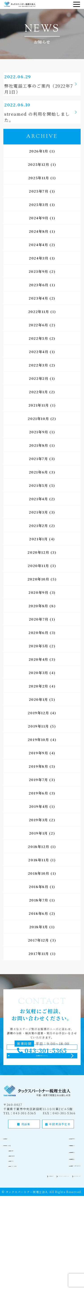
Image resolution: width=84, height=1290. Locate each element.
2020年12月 (38, 562)
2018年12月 (38, 856)
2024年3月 (38, 267)
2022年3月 (38, 374)
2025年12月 (39, 174)
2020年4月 (38, 669)
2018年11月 (38, 869)
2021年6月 (38, 481)
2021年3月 (38, 522)
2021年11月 (38, 415)
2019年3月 (38, 829)
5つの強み (55, 1177)
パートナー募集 (22, 1205)
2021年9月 (38, 441)
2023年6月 (39, 294)
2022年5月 (38, 348)
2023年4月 (38, 308)
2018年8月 (38, 896)
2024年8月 (39, 241)
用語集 (23, 1164)
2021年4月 (38, 508)
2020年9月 (38, 602)
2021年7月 (38, 468)
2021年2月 (38, 535)
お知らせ (15, 1215)
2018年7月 (38, 909)
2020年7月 (39, 629)
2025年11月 (38, 187)
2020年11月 (38, 575)
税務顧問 (18, 1189)
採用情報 (54, 1198)
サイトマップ (71, 1215)
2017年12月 (38, 950)
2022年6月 (38, 334)
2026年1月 (38, 160)
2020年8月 (38, 615)
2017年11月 (38, 963)
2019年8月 (38, 776)
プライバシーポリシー (42, 1215)
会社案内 (54, 1191)
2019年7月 (38, 789)
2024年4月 (38, 254)
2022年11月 (38, 321)
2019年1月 (38, 843)
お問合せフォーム (42, 1088)
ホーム (13, 1177)
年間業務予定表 (57, 1164)
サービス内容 (18, 1184)
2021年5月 (38, 495)
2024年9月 (39, 227)
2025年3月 (38, 214)
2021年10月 (38, 428)
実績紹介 (54, 1184)
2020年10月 (39, 588)
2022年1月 (38, 401)
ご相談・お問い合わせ (64, 1205)
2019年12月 (38, 722)
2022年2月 (38, 388)
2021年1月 (38, 548)
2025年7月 (38, 201)
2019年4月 (38, 816)
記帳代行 (18, 1200)
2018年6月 (38, 923)
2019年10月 (38, 749)
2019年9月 (38, 762)
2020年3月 (38, 682)
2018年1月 (38, 936)
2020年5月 (38, 655)
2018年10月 (39, 883)
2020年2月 (38, 695)
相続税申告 (20, 1194)
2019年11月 (38, 736)
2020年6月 (38, 642)
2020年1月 (38, 709)
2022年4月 (38, 361)
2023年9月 (38, 281)
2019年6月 (38, 802)
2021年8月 (38, 455)
